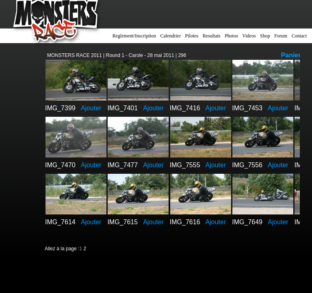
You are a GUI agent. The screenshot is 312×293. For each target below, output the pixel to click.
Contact (299, 36)
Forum (280, 36)
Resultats (212, 36)
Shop (265, 36)
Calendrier (170, 36)
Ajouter (91, 108)
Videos (249, 36)
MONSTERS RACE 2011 (74, 55)
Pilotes (192, 36)
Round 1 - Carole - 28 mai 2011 (140, 55)
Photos (231, 36)
